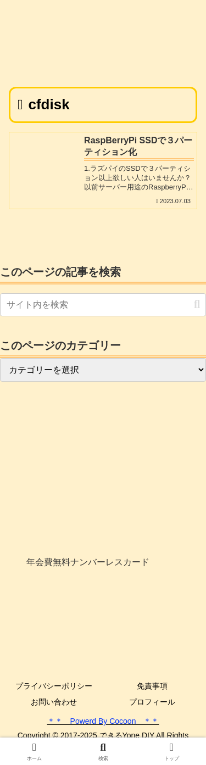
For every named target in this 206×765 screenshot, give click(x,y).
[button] (197, 304)
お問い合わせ (54, 701)
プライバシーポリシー (53, 686)
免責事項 (152, 686)
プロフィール (152, 701)
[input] (103, 304)
